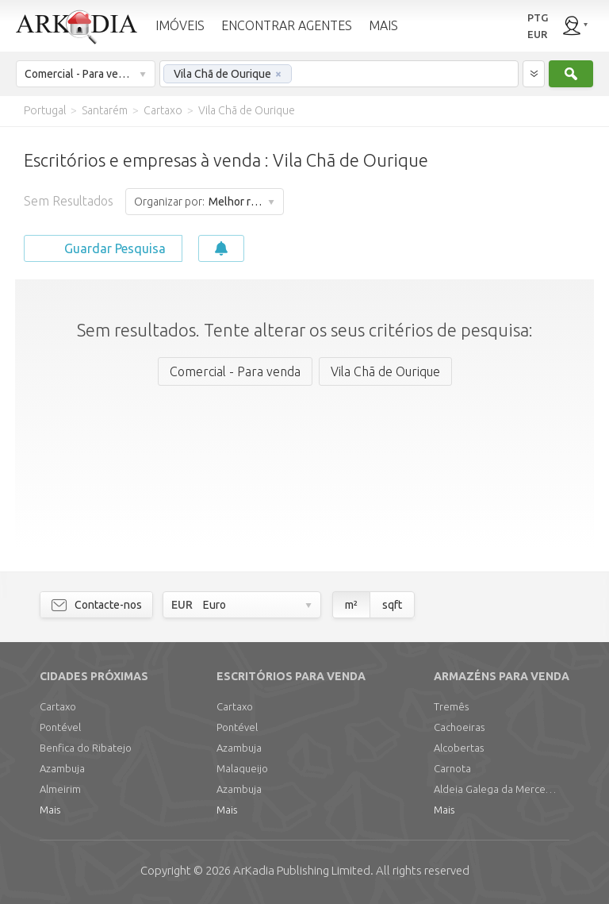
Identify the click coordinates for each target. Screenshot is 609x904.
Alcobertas (459, 747)
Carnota (452, 768)
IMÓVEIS (180, 25)
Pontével (60, 727)
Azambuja (62, 768)
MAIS (383, 25)
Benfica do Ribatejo (86, 747)
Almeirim (60, 788)
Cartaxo (58, 706)
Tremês (451, 706)
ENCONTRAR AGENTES (286, 25)
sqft (392, 604)
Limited (301, 870)
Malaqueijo (242, 768)
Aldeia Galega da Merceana (497, 788)
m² (351, 604)
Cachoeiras (459, 727)
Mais (50, 809)
